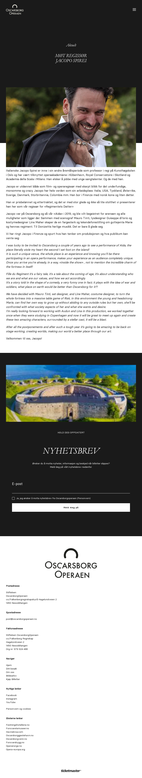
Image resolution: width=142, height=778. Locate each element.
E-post (17, 484)
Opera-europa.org (15, 749)
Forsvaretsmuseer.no (17, 728)
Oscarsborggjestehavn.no (20, 735)
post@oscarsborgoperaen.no (21, 618)
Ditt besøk (11, 668)
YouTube (11, 702)
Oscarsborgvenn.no (16, 738)
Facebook (11, 695)
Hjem (9, 665)
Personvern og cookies (18, 708)
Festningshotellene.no (18, 724)
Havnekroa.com (14, 731)
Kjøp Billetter (13, 679)
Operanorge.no (14, 745)
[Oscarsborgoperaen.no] (15, 10)
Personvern (84, 498)
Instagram (11, 698)
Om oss (10, 672)
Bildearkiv (11, 675)
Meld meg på (71, 507)
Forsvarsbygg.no (15, 742)
